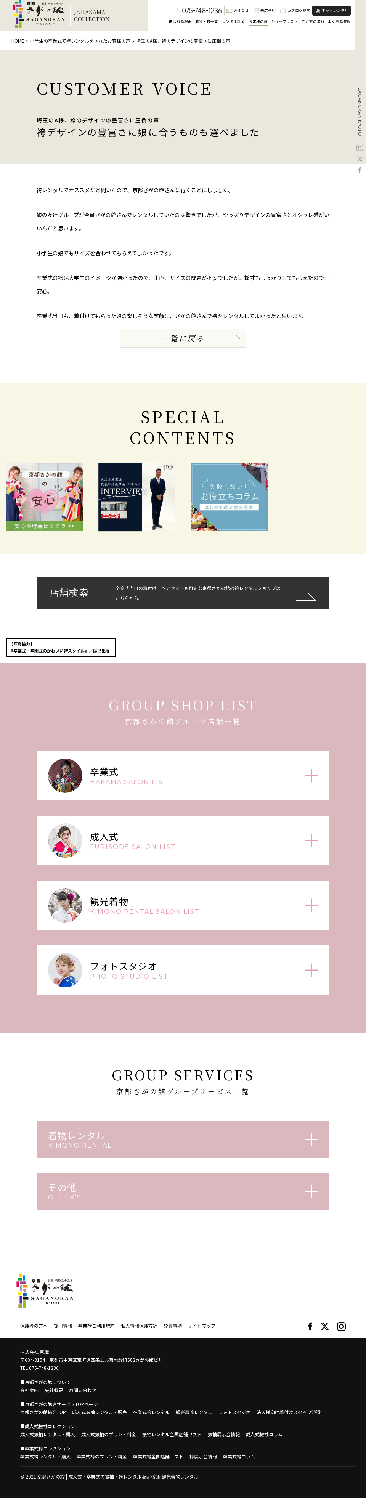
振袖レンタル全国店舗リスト (172, 1434)
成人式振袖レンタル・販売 (99, 1412)
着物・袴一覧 (206, 21)
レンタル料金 (233, 21)
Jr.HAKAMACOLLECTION (92, 15)
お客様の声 (258, 21)
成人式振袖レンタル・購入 (47, 1434)
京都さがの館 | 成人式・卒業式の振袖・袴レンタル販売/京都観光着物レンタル (117, 1476)
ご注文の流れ (313, 21)
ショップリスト (284, 21)
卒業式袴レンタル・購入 (45, 1456)
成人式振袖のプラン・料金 (108, 1434)
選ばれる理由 (180, 21)
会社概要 (54, 1390)
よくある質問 (339, 21)
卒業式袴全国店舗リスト (158, 1456)
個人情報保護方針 (139, 1325)
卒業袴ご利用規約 (96, 1325)
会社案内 (29, 1390)
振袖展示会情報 (224, 1434)
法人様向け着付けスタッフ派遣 (289, 1412)
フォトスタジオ (234, 1412)
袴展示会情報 (203, 1456)
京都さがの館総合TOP (43, 1412)
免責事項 (173, 1325)
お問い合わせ (82, 1390)
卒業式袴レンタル (151, 1412)
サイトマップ (201, 1325)
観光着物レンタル (194, 1412)
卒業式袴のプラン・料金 (102, 1456)
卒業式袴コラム (239, 1456)
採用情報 (63, 1325)
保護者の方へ (34, 1325)
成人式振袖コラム (264, 1434)
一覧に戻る (183, 338)
